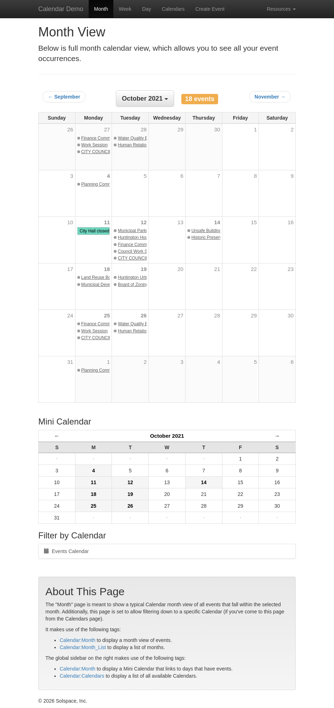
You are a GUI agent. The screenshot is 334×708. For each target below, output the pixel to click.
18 (107, 269)
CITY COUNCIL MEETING (106, 151)
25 (107, 315)
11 (107, 222)
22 (254, 269)
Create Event (210, 9)
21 (217, 269)
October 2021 (167, 436)
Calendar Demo (60, 8)
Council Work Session (139, 251)
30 (291, 315)
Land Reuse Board (99, 277)
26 (144, 315)
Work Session (94, 144)
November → (270, 97)
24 (70, 315)
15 (254, 222)
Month (101, 9)
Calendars (173, 9)
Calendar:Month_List (83, 647)
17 (70, 269)
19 (144, 269)
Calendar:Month (77, 640)
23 (291, 269)
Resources (281, 9)
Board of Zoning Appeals (141, 284)
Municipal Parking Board (141, 230)
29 (254, 315)
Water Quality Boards (138, 138)
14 (217, 222)
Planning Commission (102, 184)
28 (217, 315)
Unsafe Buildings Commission (219, 230)
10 (70, 222)
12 (144, 222)
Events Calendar (66, 551)
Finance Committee (99, 138)
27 (180, 315)
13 (180, 222)
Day (146, 9)
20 (180, 269)
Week (125, 9)
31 (70, 362)
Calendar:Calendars (82, 676)
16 (291, 222)
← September (64, 97)
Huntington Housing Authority (145, 237)
